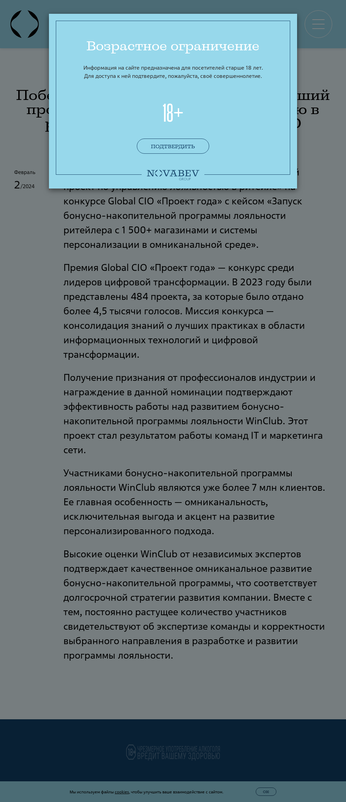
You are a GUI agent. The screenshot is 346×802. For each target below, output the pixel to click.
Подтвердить (173, 146)
